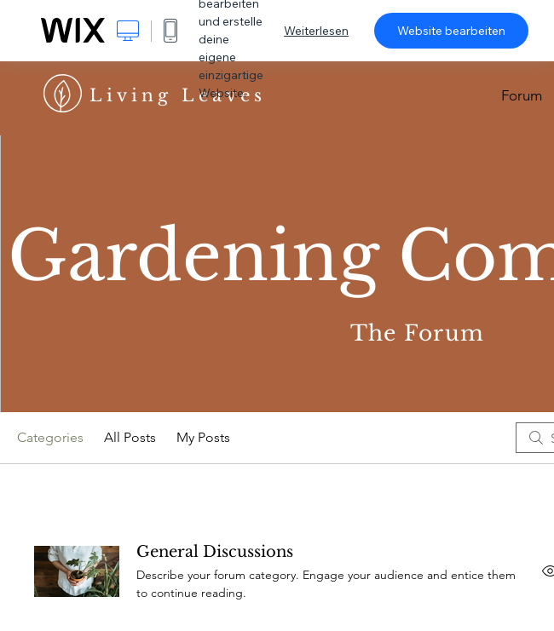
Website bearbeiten (451, 30)
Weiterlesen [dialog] (316, 30)
